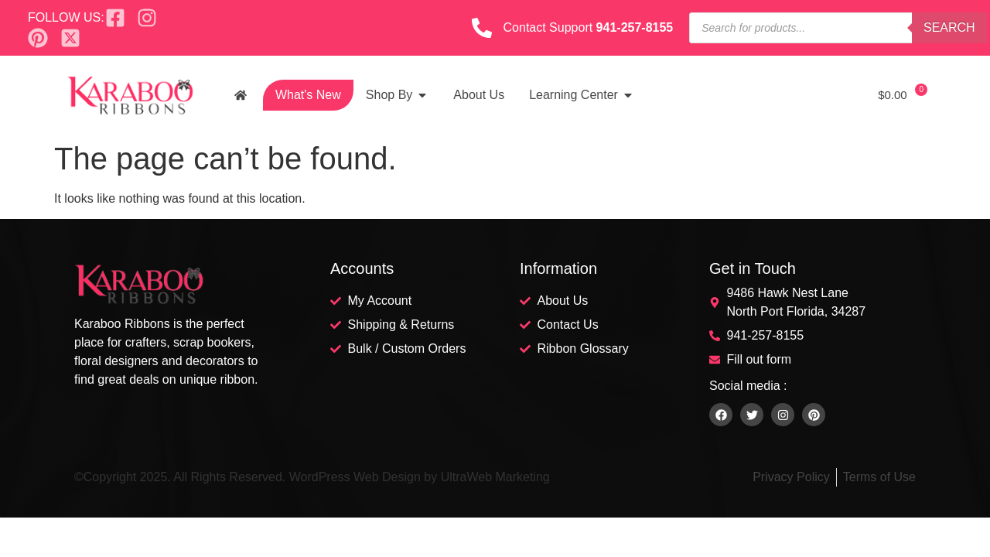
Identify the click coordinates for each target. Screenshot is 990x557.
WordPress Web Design (355, 477)
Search (949, 27)
